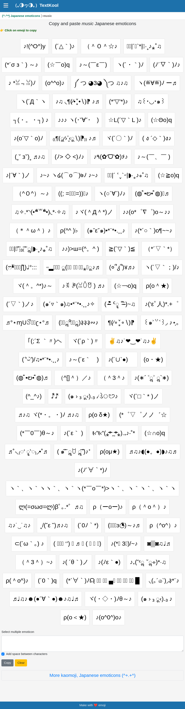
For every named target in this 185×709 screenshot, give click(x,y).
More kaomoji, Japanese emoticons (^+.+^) (92, 675)
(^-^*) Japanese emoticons (21, 15)
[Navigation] (6, 5)
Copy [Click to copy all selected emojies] (7, 662)
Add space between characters (26, 654)
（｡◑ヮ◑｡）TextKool (35, 5)
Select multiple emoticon (17, 631)
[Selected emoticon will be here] (92, 644)
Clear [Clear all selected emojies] (21, 662)
